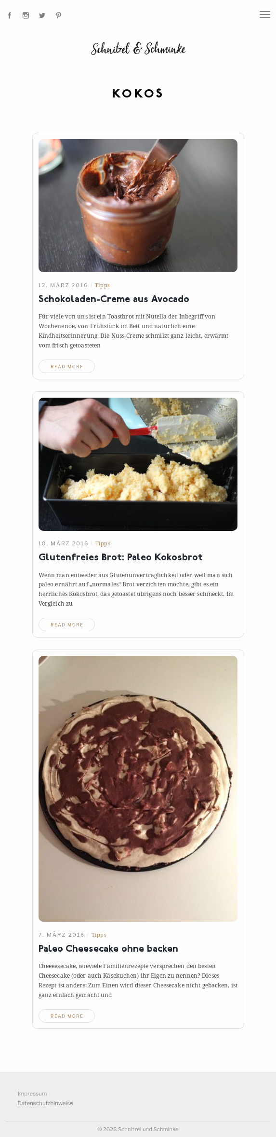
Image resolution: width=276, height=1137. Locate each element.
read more (67, 366)
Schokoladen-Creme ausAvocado (114, 300)
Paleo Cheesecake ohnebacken (108, 949)
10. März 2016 (64, 543)
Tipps (102, 285)
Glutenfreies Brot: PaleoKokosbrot (121, 558)
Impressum (32, 1093)
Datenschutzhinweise (45, 1103)
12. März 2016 (64, 285)
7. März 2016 (62, 934)
